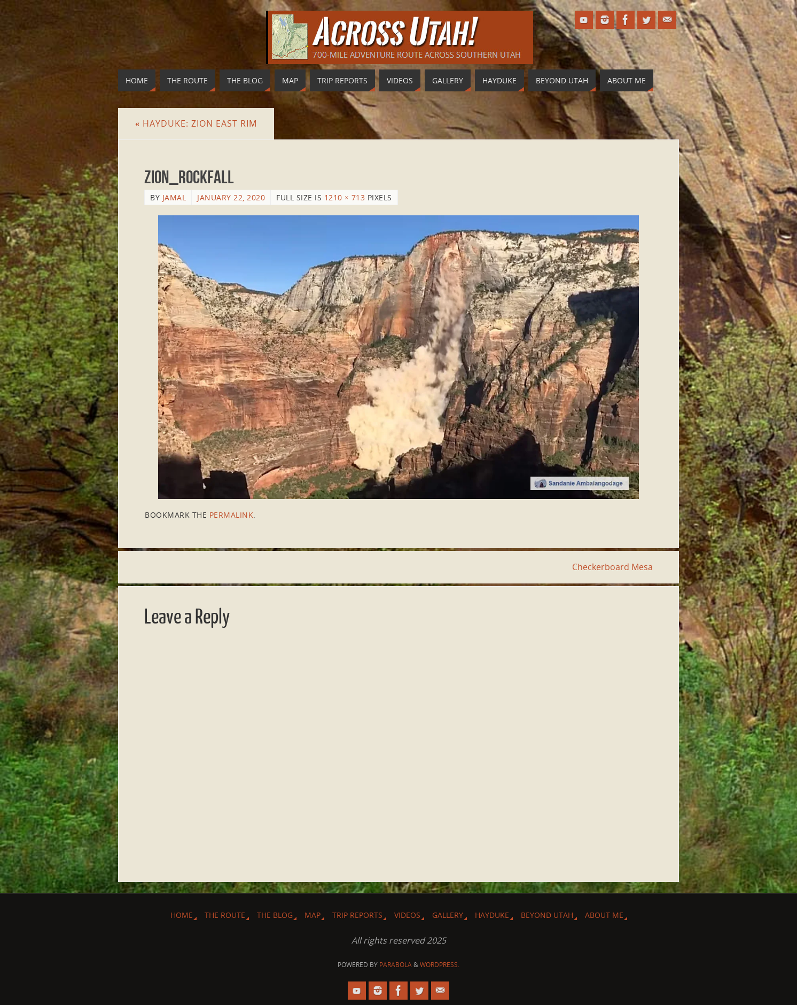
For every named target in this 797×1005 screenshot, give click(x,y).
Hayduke (492, 915)
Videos (407, 915)
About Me (604, 915)
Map (312, 915)
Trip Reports (357, 915)
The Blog (275, 915)
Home (181, 915)
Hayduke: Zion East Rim (196, 123)
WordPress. (439, 964)
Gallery (447, 915)
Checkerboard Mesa (612, 567)
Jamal (174, 197)
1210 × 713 (344, 197)
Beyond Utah (547, 915)
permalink (231, 515)
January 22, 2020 (231, 197)
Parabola (395, 964)
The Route (225, 915)
